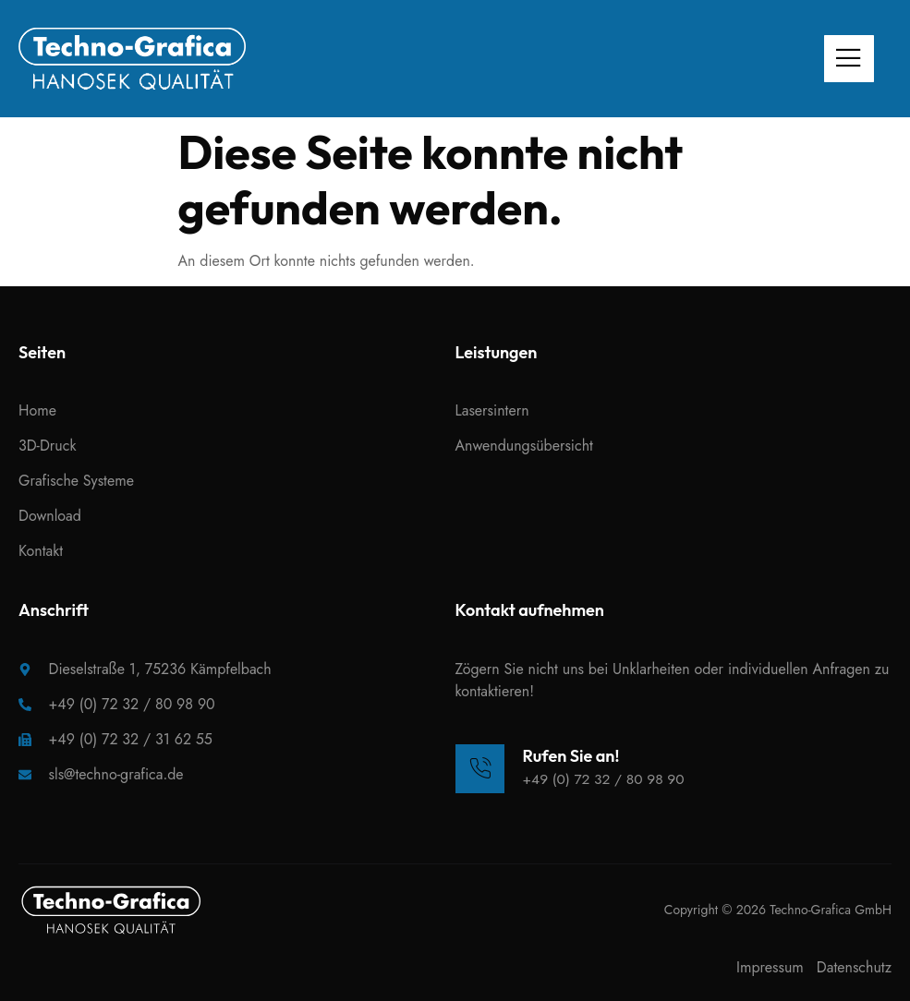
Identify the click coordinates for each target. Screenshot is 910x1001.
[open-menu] (846, 58)
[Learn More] (572, 768)
